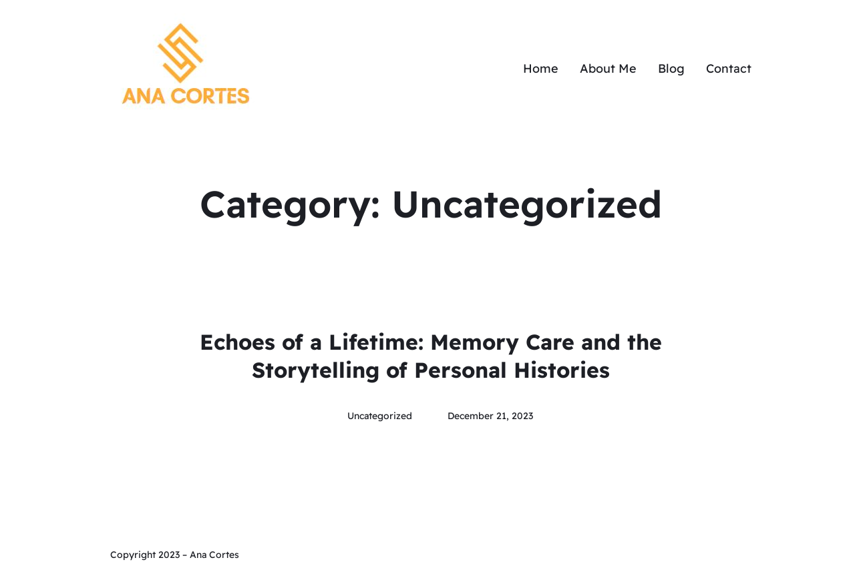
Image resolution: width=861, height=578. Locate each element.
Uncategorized (379, 416)
